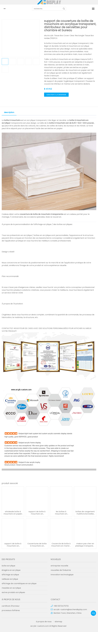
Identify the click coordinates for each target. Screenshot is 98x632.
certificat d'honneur (11, 606)
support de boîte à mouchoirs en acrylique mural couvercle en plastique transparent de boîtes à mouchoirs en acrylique (13, 544)
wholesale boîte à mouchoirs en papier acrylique (13, 512)
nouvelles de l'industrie (61, 570)
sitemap (58, 621)
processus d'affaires (11, 610)
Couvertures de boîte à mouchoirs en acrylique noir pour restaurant (37, 544)
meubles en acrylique (11, 588)
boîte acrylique (8, 565)
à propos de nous (44, 621)
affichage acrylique (10, 574)
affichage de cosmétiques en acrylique (19, 583)
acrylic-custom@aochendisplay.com (70, 609)
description (9, 112)
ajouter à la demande (56, 95)
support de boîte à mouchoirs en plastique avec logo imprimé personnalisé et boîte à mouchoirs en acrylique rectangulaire (37, 512)
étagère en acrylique (11, 570)
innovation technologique (62, 574)
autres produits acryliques (13, 592)
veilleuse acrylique (10, 579)
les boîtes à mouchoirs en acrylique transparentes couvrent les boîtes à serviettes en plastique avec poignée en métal (61, 512)
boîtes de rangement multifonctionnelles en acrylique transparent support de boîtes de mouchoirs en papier (85, 512)
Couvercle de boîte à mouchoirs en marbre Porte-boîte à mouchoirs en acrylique (61, 544)
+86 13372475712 (61, 606)
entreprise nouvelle (59, 565)
